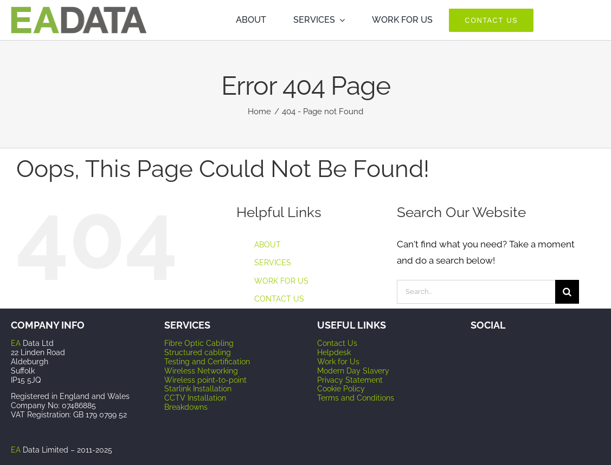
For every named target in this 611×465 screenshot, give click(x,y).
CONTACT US (279, 298)
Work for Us (338, 361)
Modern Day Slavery (353, 370)
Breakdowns (186, 407)
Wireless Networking (201, 370)
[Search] (567, 292)
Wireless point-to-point (205, 380)
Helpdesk (334, 352)
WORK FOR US (281, 281)
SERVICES (272, 262)
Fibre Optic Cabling (199, 343)
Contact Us (337, 343)
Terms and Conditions (355, 398)
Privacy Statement (350, 380)
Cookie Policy (341, 388)
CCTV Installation (195, 398)
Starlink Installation (197, 388)
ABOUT (267, 244)
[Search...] (476, 292)
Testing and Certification (207, 361)
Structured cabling (197, 352)
